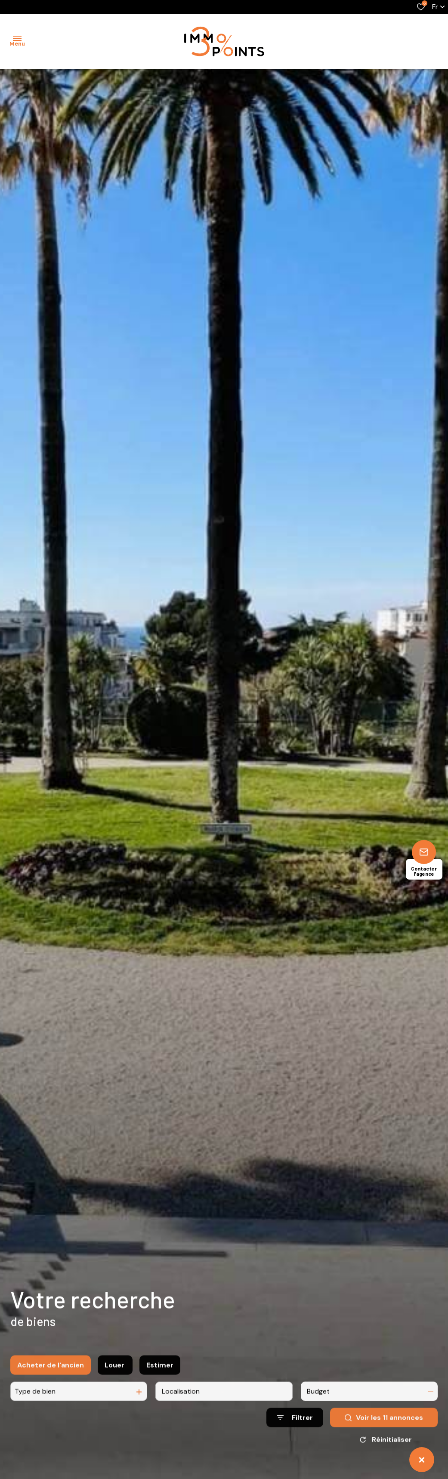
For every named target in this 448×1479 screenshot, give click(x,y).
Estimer (159, 1374)
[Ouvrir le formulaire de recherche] (294, 1427)
